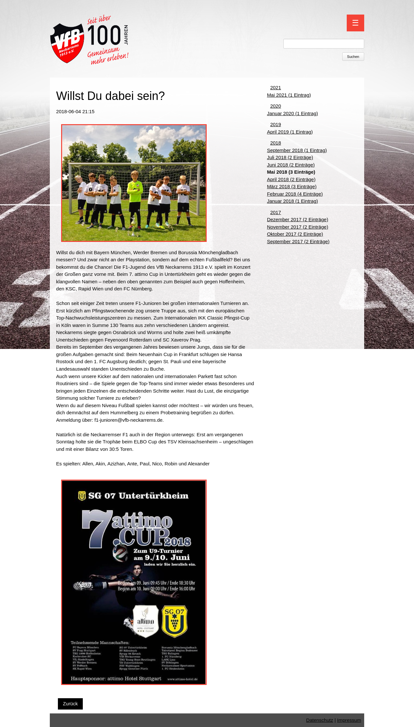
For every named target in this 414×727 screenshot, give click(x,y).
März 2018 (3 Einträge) (291, 186)
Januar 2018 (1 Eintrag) (292, 201)
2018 (275, 143)
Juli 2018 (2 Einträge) (290, 157)
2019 (275, 124)
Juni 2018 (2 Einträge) (291, 165)
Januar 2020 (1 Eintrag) (292, 113)
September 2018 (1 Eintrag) (297, 150)
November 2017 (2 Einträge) (297, 227)
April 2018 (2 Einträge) (291, 179)
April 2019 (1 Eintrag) (290, 132)
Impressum (349, 720)
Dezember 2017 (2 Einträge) (297, 219)
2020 (275, 106)
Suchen (353, 57)
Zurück (70, 703)
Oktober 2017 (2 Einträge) (295, 234)
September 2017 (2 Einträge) (298, 241)
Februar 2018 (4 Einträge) (295, 194)
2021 (275, 87)
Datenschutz (319, 720)
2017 (275, 212)
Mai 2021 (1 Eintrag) (289, 95)
